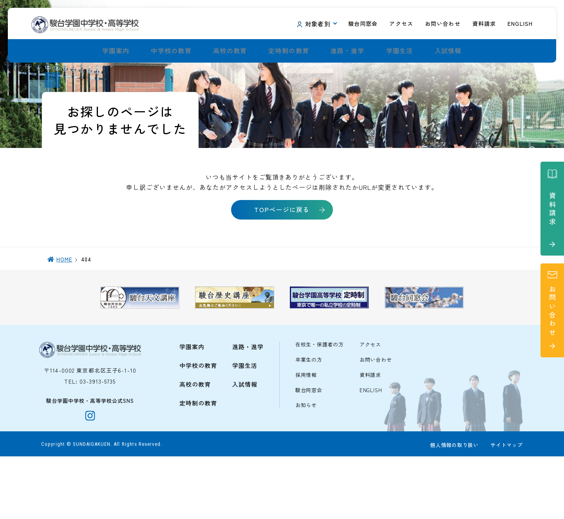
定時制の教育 (288, 51)
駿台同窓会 (308, 446)
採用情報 (306, 431)
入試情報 (448, 51)
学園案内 (115, 51)
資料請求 (370, 431)
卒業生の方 (308, 416)
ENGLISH (371, 446)
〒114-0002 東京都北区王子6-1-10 (90, 426)
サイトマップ (504, 508)
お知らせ (306, 461)
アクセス (370, 400)
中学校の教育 (171, 51)
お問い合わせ (376, 416)
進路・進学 (347, 51)
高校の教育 (230, 51)
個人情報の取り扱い (452, 508)
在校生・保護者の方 (319, 400)
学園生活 (399, 51)
